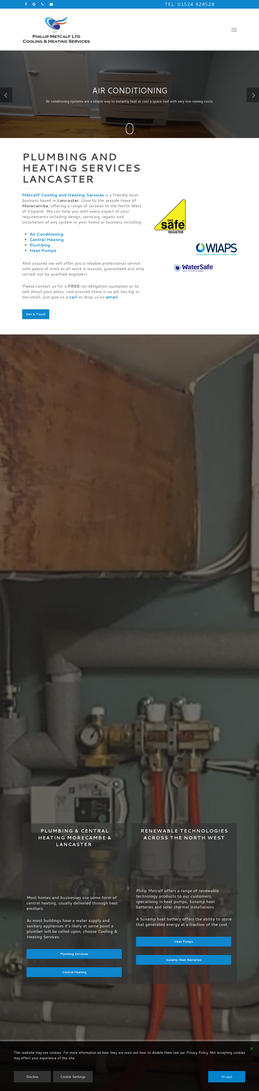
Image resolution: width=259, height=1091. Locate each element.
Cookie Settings (73, 1076)
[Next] (253, 94)
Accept (226, 1076)
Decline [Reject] (32, 1076)
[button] (234, 29)
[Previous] (6, 94)
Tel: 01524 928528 (190, 4)
